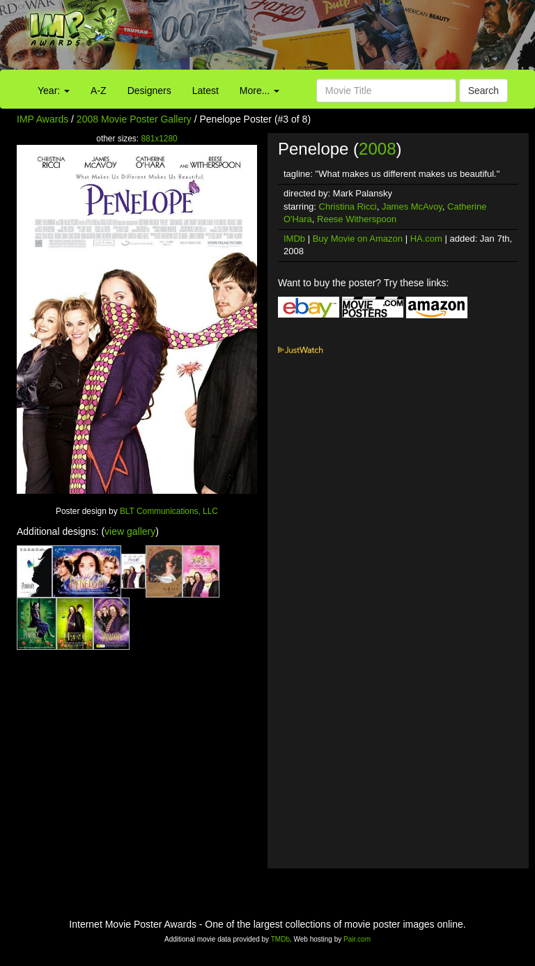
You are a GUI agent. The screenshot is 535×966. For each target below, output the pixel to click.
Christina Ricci (348, 206)
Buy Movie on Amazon (358, 238)
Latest (205, 90)
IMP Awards (42, 119)
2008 (377, 148)
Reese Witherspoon (356, 219)
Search (483, 90)
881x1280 (159, 138)
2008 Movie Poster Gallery (134, 119)
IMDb (294, 238)
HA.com (426, 238)
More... (259, 90)
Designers (149, 90)
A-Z (99, 90)
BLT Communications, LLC (169, 511)
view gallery (129, 531)
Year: (54, 90)
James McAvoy (412, 206)
